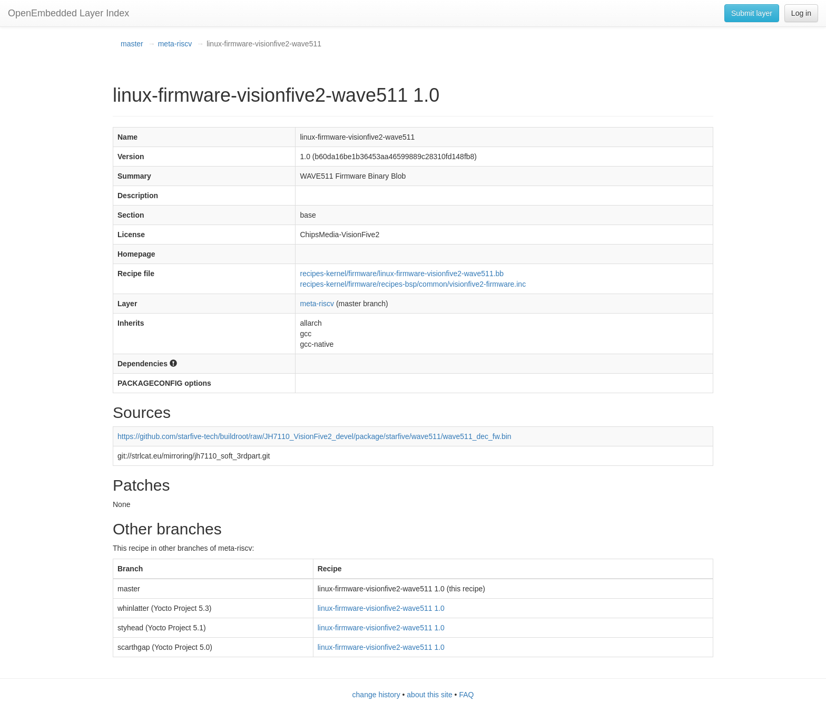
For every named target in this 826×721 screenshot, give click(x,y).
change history (376, 694)
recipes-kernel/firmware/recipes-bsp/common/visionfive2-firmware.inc (413, 284)
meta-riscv (175, 44)
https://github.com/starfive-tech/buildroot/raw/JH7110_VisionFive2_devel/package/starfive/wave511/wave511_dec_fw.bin (314, 436)
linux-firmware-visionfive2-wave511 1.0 (381, 608)
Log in (801, 13)
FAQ (466, 694)
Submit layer (751, 13)
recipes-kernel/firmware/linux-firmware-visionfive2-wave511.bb (402, 273)
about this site (429, 694)
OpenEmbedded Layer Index (68, 13)
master (132, 44)
